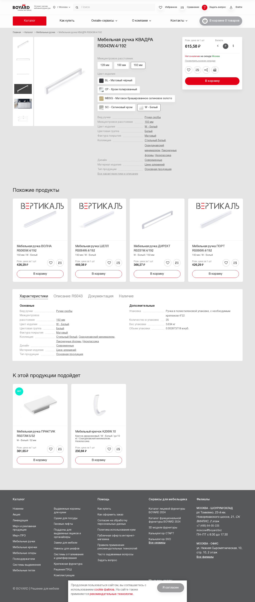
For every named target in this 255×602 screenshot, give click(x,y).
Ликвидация (20, 520)
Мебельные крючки (25, 547)
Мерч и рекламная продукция (24, 528)
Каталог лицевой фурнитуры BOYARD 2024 (167, 511)
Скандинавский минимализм (96, 337)
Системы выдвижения (27, 565)
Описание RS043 (68, 296)
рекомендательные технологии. (111, 594)
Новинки (18, 509)
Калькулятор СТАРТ (161, 533)
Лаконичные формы (68, 341)
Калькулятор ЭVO (160, 539)
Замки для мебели (65, 543)
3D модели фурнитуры (163, 528)
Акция (16, 515)
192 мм (149, 122)
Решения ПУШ (63, 570)
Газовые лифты (63, 524)
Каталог (29, 21)
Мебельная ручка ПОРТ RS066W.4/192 (208, 248)
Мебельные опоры (24, 553)
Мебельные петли (24, 570)
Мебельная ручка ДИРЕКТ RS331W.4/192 (152, 248)
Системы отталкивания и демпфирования (68, 556)
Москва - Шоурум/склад (215, 508)
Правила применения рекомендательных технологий (117, 547)
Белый (149, 131)
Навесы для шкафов (66, 549)
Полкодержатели (24, 559)
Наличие (126, 296)
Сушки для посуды (65, 518)
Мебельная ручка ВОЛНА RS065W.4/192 (34, 248)
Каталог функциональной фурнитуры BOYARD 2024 (165, 520)
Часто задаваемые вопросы (115, 554)
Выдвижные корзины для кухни (67, 511)
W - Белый (151, 127)
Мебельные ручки (24, 541)
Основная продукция (158, 169)
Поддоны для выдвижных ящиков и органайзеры (67, 533)
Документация (100, 296)
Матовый (150, 136)
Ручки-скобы (153, 117)
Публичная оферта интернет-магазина (116, 538)
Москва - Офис (207, 544)
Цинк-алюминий (155, 165)
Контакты (178, 21)
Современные (153, 160)
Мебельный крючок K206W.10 (95, 431)
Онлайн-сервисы (104, 21)
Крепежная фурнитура (68, 564)
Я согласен (171, 587)
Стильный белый (155, 140)
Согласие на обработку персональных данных (112, 522)
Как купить (67, 21)
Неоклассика (163, 155)
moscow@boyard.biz (209, 530)
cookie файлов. (104, 589)
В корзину (212, 81)
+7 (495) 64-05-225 (208, 526)
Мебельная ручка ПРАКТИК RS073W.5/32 (36, 433)
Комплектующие (64, 575)
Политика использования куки (117, 530)
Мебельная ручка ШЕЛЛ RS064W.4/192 (92, 248)
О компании (141, 21)
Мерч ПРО (19, 536)
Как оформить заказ (110, 515)
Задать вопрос (107, 560)
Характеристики (34, 296)
